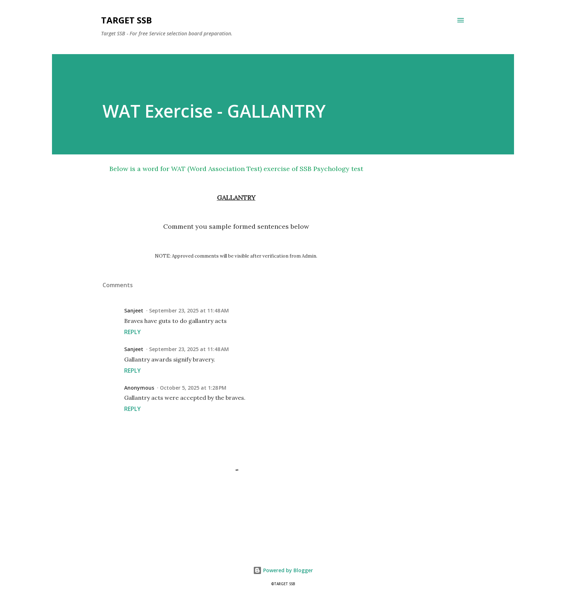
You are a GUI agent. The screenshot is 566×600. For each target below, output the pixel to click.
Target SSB (126, 20)
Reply (132, 332)
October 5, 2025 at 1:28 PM (193, 387)
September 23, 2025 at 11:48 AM (189, 310)
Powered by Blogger (283, 570)
